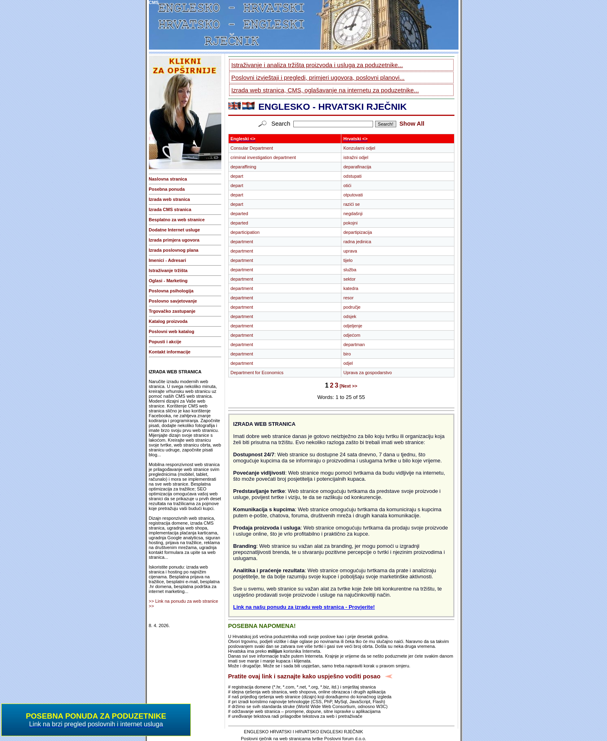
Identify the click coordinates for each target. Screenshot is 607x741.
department (242, 241)
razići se (351, 204)
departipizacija (357, 232)
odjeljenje (352, 325)
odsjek (349, 316)
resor (348, 297)
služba (349, 269)
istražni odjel (355, 157)
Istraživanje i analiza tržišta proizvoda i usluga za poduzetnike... (317, 64)
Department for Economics (257, 372)
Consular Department (252, 148)
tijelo (348, 260)
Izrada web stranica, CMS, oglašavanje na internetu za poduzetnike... (325, 90)
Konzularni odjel (359, 148)
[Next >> (348, 386)
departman (354, 344)
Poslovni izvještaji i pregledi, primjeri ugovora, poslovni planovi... (318, 77)
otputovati (353, 194)
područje (351, 307)
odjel (348, 363)
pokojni (350, 222)
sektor (349, 279)
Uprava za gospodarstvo (367, 372)
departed (239, 213)
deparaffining (243, 166)
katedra (350, 288)
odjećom (351, 335)
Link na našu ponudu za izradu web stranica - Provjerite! (304, 607)
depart (237, 176)
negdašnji (352, 213)
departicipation (245, 232)
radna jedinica (357, 241)
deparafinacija (357, 166)
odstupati (352, 176)
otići (347, 185)
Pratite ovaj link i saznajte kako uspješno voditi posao (304, 676)
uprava (350, 250)
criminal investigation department (263, 157)
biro (347, 353)
